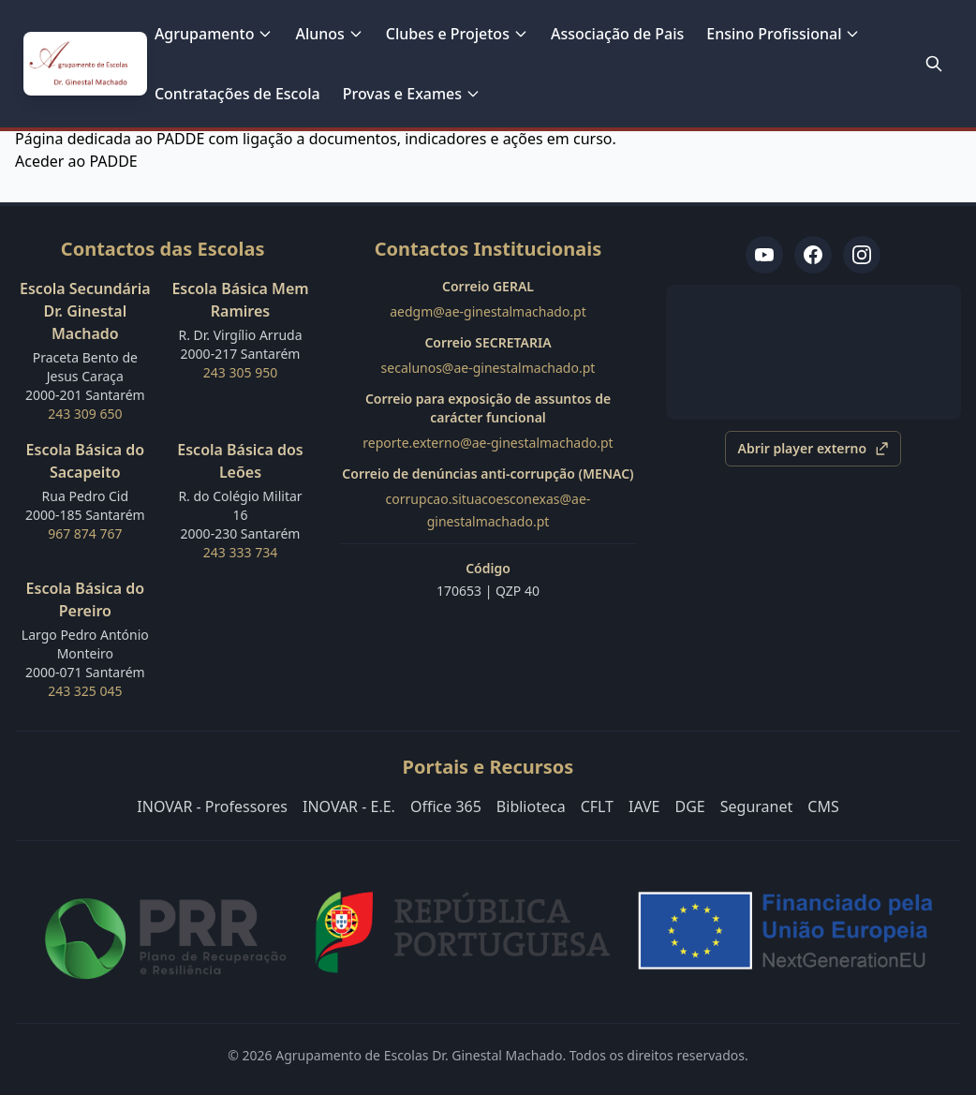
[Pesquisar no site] (934, 63)
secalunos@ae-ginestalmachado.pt (488, 368)
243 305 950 (240, 372)
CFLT (597, 806)
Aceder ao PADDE (76, 161)
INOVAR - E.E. (349, 806)
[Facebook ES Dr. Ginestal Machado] (813, 255)
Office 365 (445, 806)
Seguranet (756, 806)
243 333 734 (240, 552)
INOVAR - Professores (212, 806)
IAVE (644, 806)
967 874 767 (85, 533)
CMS (822, 806)
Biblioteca (531, 806)
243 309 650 (85, 413)
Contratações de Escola (237, 93)
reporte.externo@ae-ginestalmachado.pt (487, 442)
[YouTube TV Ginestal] (764, 255)
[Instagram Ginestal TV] (861, 255)
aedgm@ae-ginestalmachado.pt (488, 311)
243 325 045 (85, 691)
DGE (690, 806)
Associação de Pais (617, 33)
